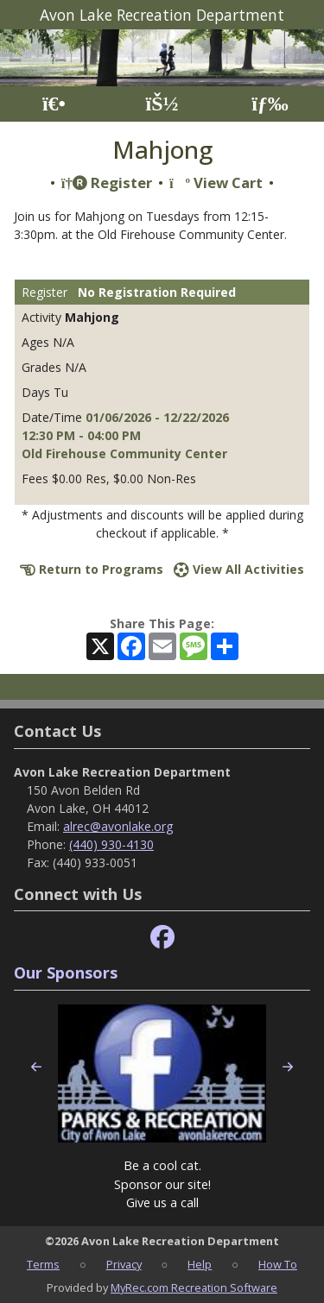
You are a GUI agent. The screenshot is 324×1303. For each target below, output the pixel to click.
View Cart (216, 182)
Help (199, 1264)
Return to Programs (91, 569)
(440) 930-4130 (111, 844)
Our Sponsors (66, 972)
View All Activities (239, 569)
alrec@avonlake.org (118, 826)
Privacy (124, 1264)
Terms (43, 1264)
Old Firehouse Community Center (124, 453)
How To (277, 1264)
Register (106, 182)
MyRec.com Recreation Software (194, 1287)
